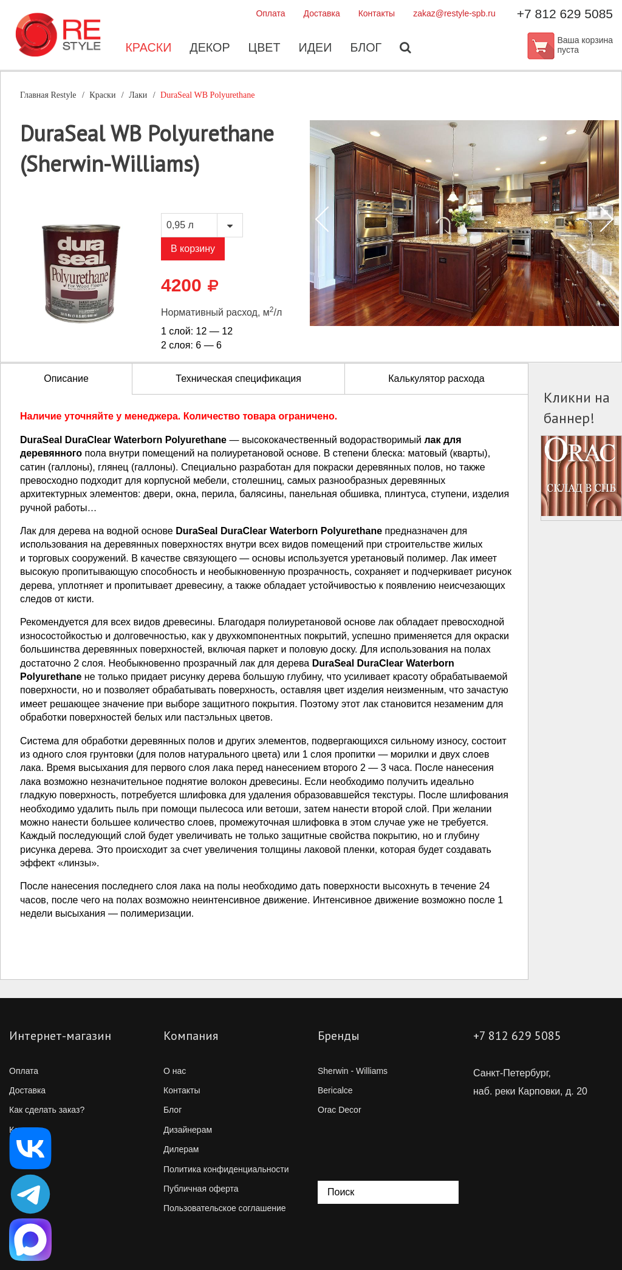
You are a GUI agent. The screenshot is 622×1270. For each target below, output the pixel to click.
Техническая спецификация (238, 378)
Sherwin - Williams (353, 1071)
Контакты (376, 13)
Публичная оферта (201, 1189)
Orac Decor (339, 1110)
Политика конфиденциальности (226, 1169)
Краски (147, 48)
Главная (48, 95)
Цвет (264, 48)
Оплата (270, 13)
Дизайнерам (187, 1130)
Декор (209, 48)
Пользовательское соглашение (224, 1208)
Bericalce (335, 1090)
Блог (367, 48)
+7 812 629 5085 (565, 14)
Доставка (322, 13)
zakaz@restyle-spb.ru (454, 13)
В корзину (193, 248)
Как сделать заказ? (46, 1110)
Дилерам (181, 1149)
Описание (66, 378)
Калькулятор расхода (436, 378)
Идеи (316, 48)
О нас (174, 1071)
